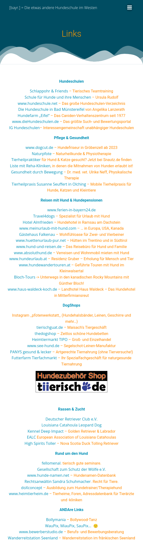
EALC (31, 437)
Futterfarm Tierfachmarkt (34, 357)
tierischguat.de (50, 327)
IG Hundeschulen (24, 127)
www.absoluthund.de (33, 252)
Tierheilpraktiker (26, 159)
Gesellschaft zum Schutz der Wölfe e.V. (71, 469)
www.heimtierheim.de (28, 493)
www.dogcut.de (39, 147)
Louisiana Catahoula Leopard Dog (71, 425)
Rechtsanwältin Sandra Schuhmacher (57, 481)
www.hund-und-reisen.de (38, 246)
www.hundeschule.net (37, 103)
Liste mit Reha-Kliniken (30, 165)
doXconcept (31, 487)
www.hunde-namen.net (48, 475)
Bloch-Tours (24, 277)
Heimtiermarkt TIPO (50, 339)
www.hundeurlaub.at (28, 258)
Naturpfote (41, 153)
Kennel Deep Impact (45, 431)
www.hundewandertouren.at (44, 265)
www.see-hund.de (43, 345)
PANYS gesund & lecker (30, 351)
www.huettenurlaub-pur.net (41, 240)
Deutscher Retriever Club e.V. (71, 419)
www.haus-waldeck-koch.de (32, 289)
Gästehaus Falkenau (37, 234)
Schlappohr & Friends (49, 91)
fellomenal (51, 463)
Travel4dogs (44, 216)
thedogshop (45, 333)
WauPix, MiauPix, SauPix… (68, 525)
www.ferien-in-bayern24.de (71, 210)
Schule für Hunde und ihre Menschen (58, 97)
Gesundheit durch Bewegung (37, 172)
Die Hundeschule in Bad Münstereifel (51, 109)
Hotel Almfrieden (38, 222)
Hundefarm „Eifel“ (34, 115)
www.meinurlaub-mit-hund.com (47, 228)
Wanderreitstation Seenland (33, 538)
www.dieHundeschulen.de (35, 121)
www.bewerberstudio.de (41, 531)
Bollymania (56, 519)
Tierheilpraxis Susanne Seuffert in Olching (49, 184)
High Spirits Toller (40, 443)
